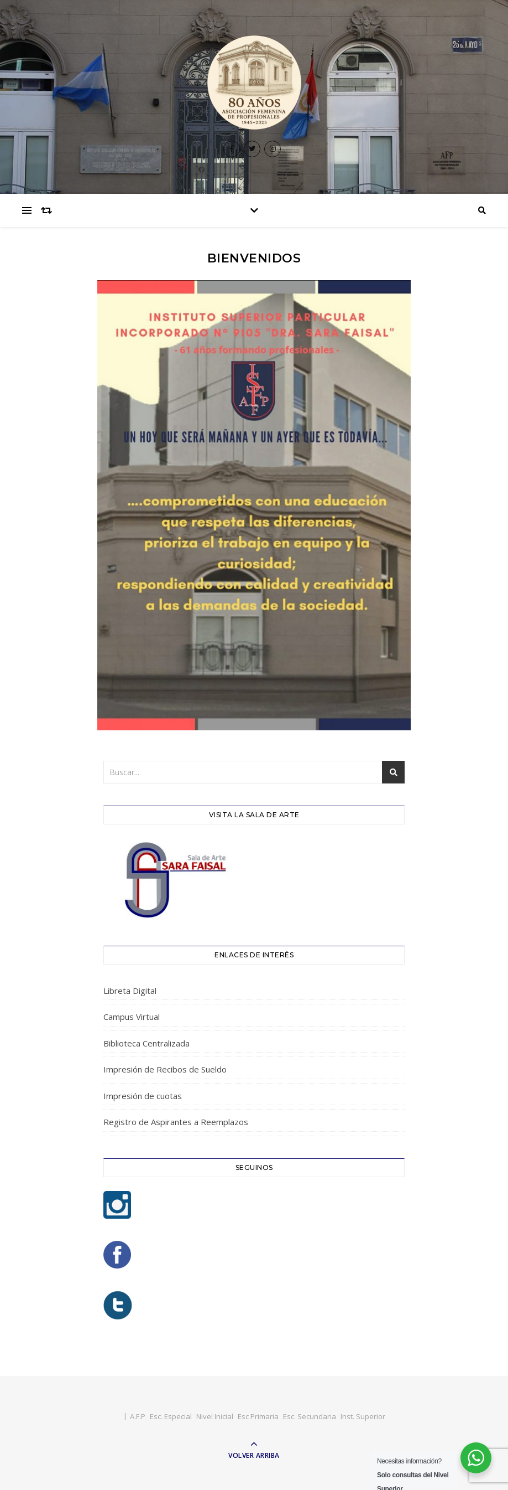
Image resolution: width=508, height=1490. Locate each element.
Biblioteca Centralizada (146, 1043)
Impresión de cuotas (142, 1095)
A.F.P (137, 1416)
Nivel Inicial (214, 1416)
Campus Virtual (131, 1016)
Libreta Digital (129, 990)
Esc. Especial (171, 1416)
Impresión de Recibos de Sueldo (165, 1069)
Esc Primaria (258, 1416)
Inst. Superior (363, 1416)
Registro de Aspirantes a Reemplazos (175, 1121)
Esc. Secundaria (309, 1416)
